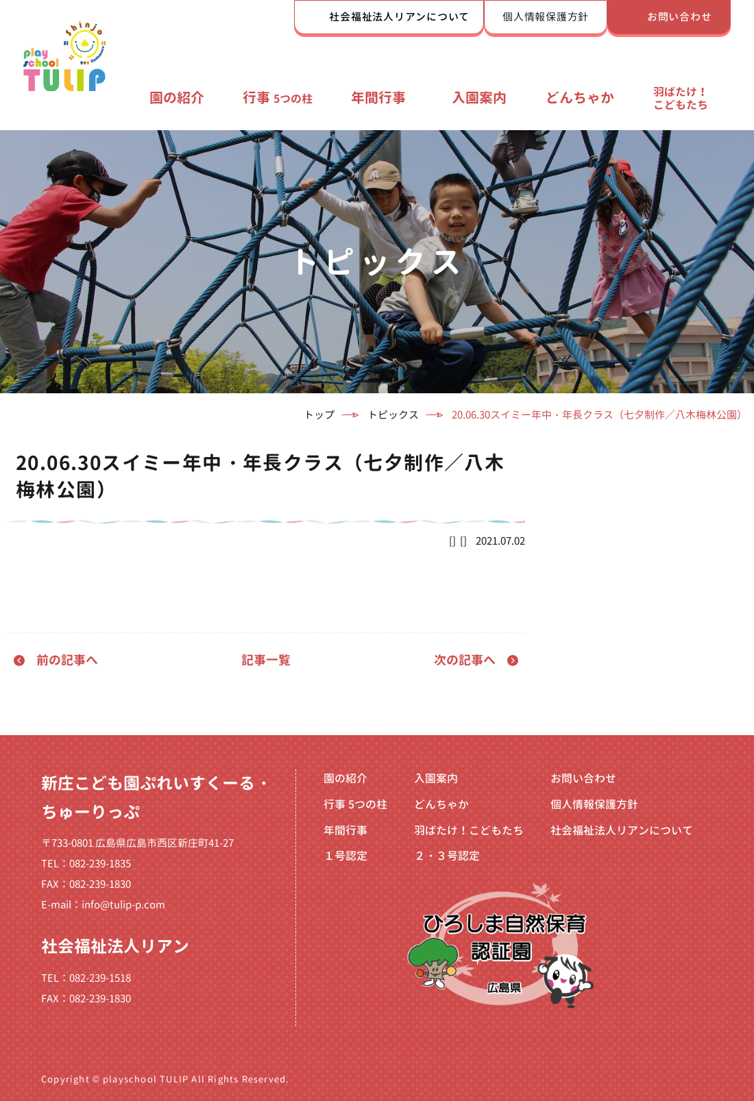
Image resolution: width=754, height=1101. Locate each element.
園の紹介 (176, 97)
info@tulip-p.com (123, 905)
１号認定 (345, 855)
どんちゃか (580, 97)
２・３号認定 (447, 855)
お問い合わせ (679, 17)
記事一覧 (266, 660)
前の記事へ (67, 660)
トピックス (393, 415)
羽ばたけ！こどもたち (680, 98)
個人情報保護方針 (545, 17)
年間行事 (378, 97)
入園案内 (479, 97)
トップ (319, 415)
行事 (278, 97)
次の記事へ (465, 660)
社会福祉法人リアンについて (399, 17)
